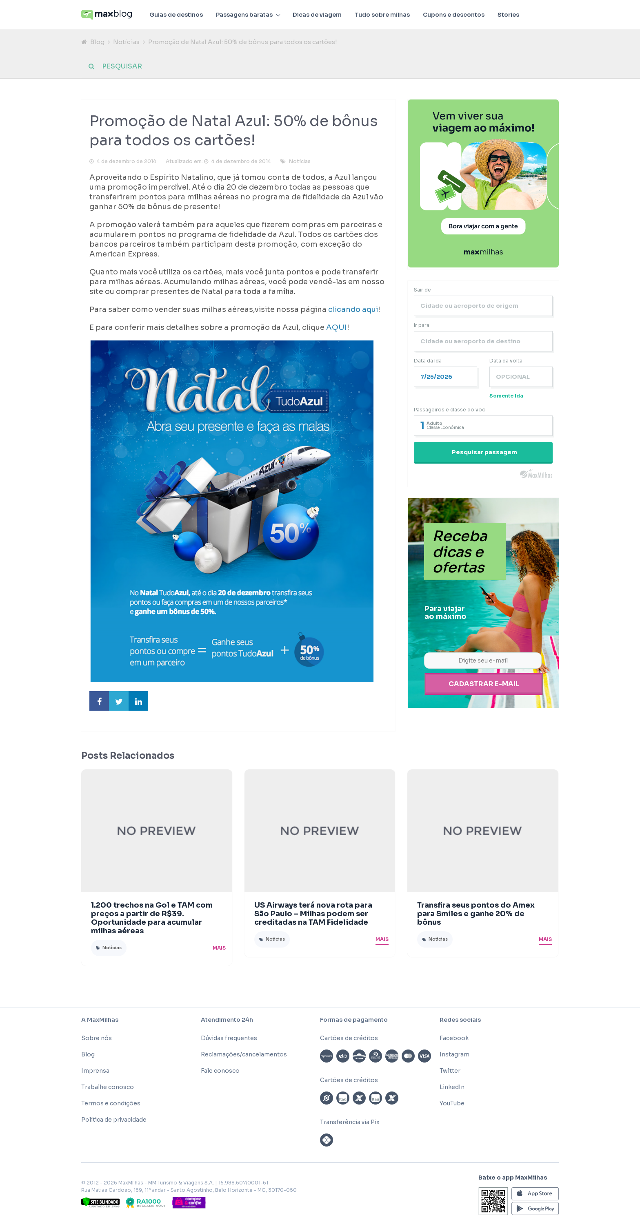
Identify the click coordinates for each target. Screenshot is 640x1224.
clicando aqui (353, 310)
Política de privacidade (114, 1120)
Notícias (126, 42)
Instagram (454, 1055)
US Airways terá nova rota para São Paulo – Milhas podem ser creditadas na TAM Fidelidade (313, 915)
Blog (97, 42)
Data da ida (428, 362)
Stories (508, 14)
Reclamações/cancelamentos (244, 1055)
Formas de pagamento (354, 1020)
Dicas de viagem (317, 14)
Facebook (454, 1039)
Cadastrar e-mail (484, 684)
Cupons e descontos (453, 14)
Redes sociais (460, 1020)
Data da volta (505, 362)
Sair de (422, 291)
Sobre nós (96, 1039)
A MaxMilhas (99, 1020)
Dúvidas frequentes (229, 1039)
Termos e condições (110, 1104)
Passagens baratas (244, 14)
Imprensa (95, 1071)
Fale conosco (220, 1071)
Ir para (421, 326)
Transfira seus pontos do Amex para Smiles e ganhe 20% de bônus (476, 915)
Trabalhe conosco (107, 1087)
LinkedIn (452, 1087)
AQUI (336, 328)
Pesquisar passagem (484, 453)
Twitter (450, 1071)
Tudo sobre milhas (382, 14)
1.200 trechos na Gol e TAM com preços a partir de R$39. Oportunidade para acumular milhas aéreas (152, 919)
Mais (219, 949)
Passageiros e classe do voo (450, 411)
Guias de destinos (176, 14)
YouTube (452, 1104)
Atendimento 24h (227, 1020)
